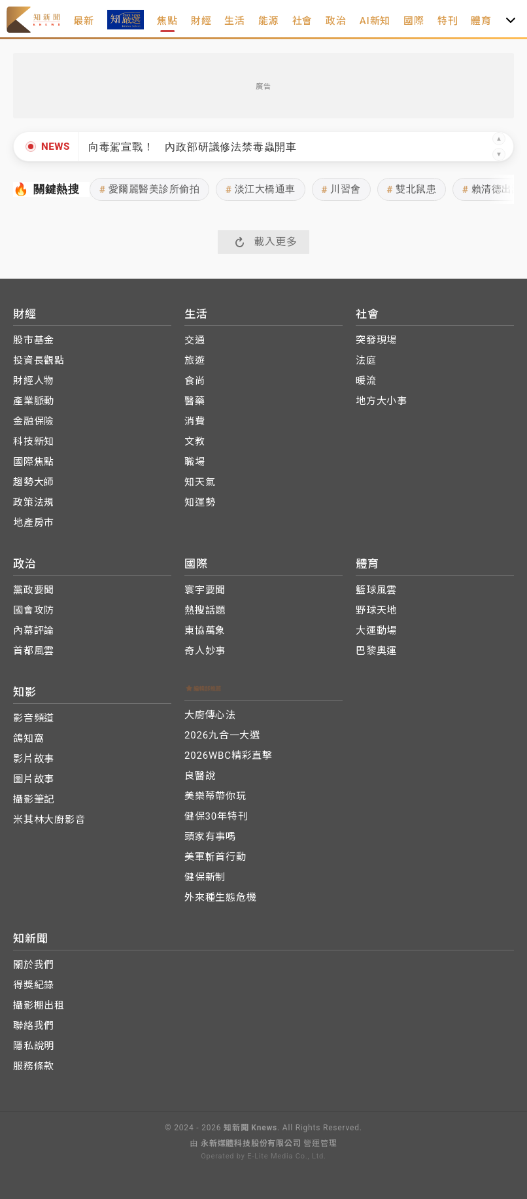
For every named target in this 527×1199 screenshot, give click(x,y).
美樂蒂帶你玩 (215, 796)
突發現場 (376, 340)
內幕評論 (33, 630)
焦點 (167, 21)
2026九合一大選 (222, 735)
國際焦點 (33, 462)
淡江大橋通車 (261, 189)
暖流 (366, 381)
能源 (268, 21)
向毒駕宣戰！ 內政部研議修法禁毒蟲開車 (192, 147)
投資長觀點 (39, 360)
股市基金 (33, 340)
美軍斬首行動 (215, 857)
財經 (201, 21)
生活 (234, 21)
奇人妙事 (205, 651)
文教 (194, 441)
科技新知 (33, 441)
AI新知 (375, 21)
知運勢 (199, 502)
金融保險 (33, 421)
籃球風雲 (376, 590)
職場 (194, 462)
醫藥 (194, 401)
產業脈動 (33, 401)
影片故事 (33, 759)
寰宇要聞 (205, 590)
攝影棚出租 (39, 1005)
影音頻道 (33, 718)
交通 (194, 340)
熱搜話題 (205, 610)
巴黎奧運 (376, 651)
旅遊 (194, 360)
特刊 (447, 21)
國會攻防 (33, 610)
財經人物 (33, 381)
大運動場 (376, 630)
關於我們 (33, 965)
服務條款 (33, 1066)
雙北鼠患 (412, 189)
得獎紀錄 (33, 985)
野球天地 (376, 610)
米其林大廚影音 (49, 819)
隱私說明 (33, 1046)
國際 (413, 21)
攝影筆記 (33, 799)
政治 (336, 21)
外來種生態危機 (220, 897)
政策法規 (33, 502)
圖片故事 (33, 779)
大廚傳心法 (210, 715)
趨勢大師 (33, 482)
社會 (302, 21)
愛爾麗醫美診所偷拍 (149, 189)
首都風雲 (33, 651)
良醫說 (199, 776)
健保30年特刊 (216, 816)
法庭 (366, 360)
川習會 (341, 189)
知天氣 (199, 482)
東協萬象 (205, 630)
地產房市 (33, 523)
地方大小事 (381, 401)
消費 (194, 421)
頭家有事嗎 (210, 837)
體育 (481, 21)
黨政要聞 (33, 590)
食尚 (194, 381)
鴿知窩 (28, 738)
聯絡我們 (33, 1026)
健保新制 (205, 877)
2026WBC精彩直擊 (228, 755)
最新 (83, 21)
